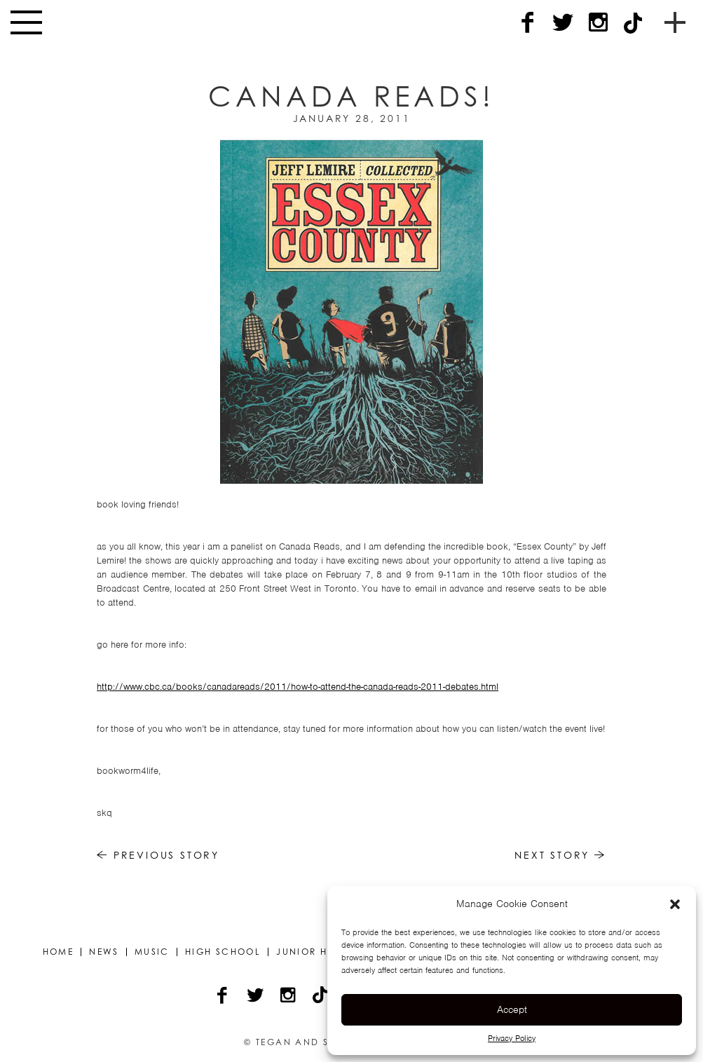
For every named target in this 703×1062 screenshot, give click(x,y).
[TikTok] (632, 23)
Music (152, 952)
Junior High (311, 952)
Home (58, 952)
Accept (512, 1009)
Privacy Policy (511, 1038)
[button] (675, 904)
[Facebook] (527, 23)
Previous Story (158, 855)
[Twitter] (562, 23)
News (104, 952)
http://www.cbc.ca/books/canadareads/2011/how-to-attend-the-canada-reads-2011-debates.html (297, 687)
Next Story (560, 855)
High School (223, 952)
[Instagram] (597, 23)
